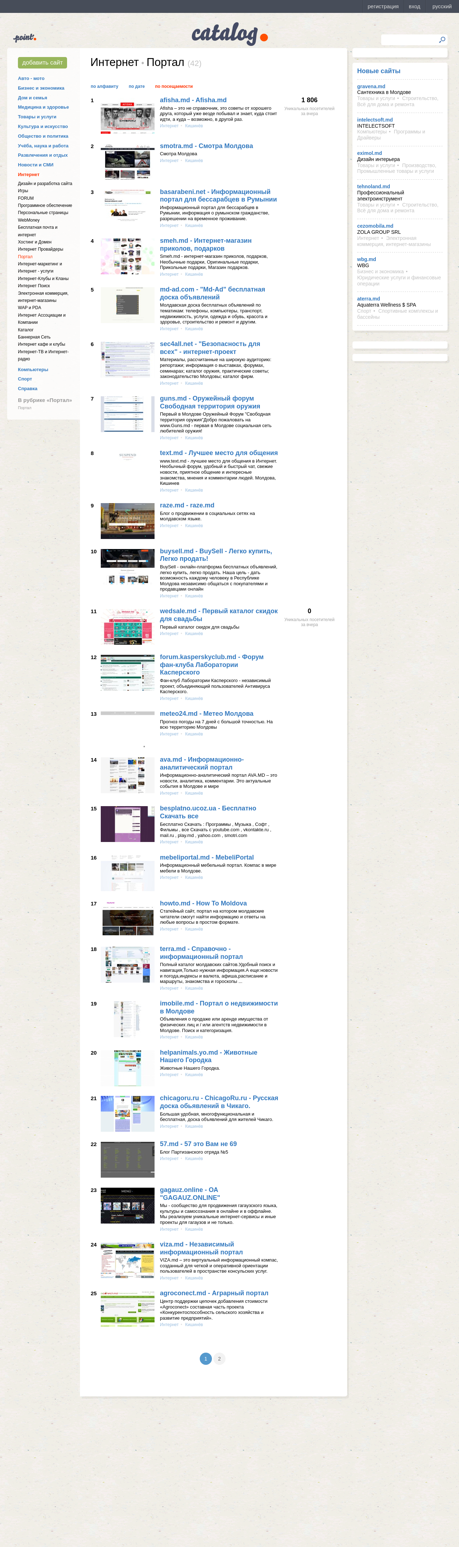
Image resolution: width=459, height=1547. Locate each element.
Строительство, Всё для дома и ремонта (398, 101)
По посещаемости (174, 86)
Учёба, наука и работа (43, 145)
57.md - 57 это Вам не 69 (198, 1144)
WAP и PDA (29, 307)
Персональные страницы (43, 212)
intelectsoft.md (375, 120)
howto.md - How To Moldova (203, 903)
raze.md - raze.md (187, 505)
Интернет (28, 174)
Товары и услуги (37, 116)
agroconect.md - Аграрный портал (214, 1293)
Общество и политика (43, 136)
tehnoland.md (373, 186)
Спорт (25, 379)
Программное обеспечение (45, 205)
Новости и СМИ (35, 164)
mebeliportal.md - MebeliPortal (207, 857)
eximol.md (369, 153)
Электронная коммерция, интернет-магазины (394, 241)
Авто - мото (31, 78)
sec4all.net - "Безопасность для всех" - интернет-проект (210, 347)
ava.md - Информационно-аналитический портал (202, 763)
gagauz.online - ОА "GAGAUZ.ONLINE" (190, 1193)
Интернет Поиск (34, 285)
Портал (25, 256)
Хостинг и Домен (35, 242)
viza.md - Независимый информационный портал (201, 1248)
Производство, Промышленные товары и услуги (396, 168)
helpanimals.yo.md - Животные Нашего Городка (208, 1056)
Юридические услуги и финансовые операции (399, 281)
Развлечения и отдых (43, 155)
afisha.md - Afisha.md (193, 100)
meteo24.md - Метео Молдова (207, 713)
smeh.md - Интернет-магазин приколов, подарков (206, 244)
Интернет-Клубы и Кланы (43, 278)
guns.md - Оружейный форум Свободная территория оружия (210, 402)
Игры (23, 190)
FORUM (26, 198)
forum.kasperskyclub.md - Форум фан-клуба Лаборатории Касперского (212, 664)
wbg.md (366, 259)
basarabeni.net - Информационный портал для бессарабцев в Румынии (218, 195)
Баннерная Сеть (34, 337)
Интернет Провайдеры (40, 249)
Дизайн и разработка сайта (45, 183)
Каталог (26, 329)
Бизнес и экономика (41, 88)
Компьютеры (33, 369)
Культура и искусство (43, 126)
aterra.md (368, 299)
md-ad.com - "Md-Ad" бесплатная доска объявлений (212, 293)
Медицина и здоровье (43, 107)
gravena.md (371, 86)
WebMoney (28, 220)
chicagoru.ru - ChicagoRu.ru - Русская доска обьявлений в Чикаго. (219, 1102)
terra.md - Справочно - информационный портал (201, 952)
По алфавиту (104, 86)
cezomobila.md (375, 226)
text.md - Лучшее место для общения (219, 452)
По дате (137, 86)
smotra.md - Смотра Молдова (206, 146)
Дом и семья (32, 97)
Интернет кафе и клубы (41, 344)
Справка (27, 388)
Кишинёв (193, 125)
